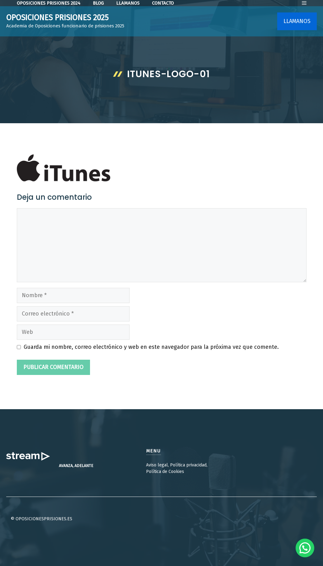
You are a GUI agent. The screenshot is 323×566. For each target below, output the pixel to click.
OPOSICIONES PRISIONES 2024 (48, 3)
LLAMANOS (297, 21)
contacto (163, 3)
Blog (98, 3)
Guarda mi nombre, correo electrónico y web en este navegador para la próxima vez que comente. (151, 347)
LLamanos (128, 3)
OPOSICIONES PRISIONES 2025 (57, 17)
